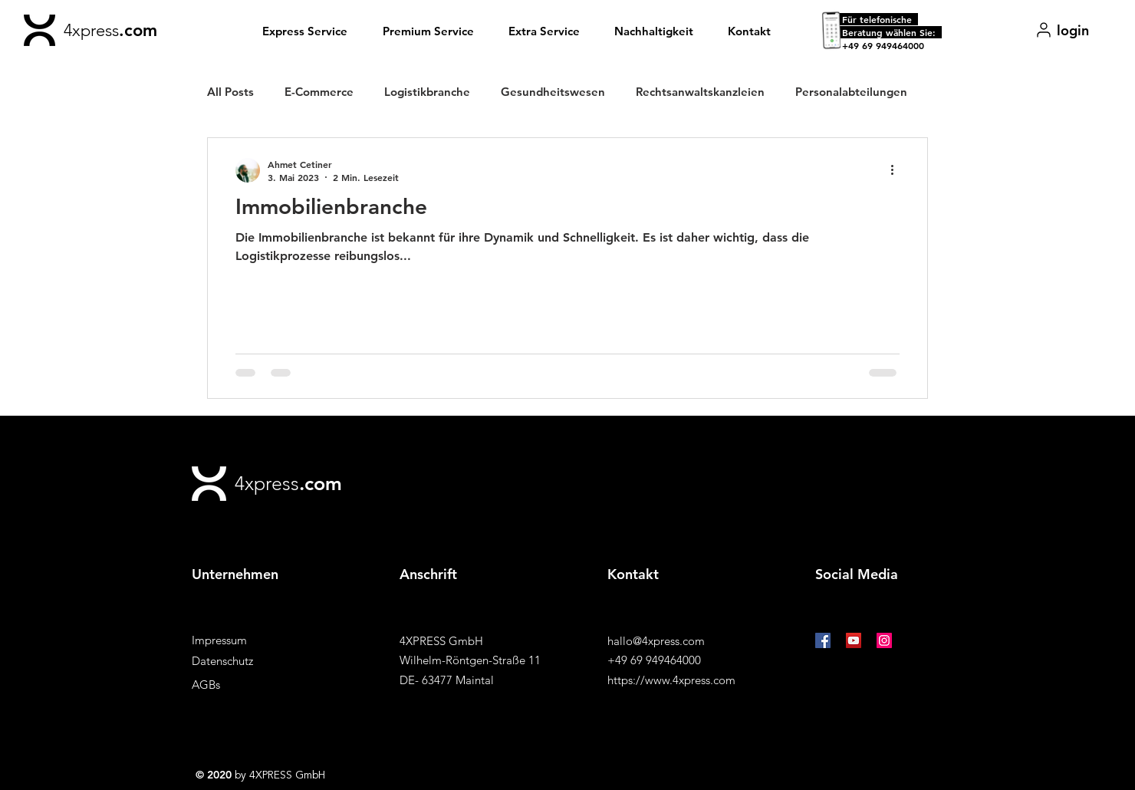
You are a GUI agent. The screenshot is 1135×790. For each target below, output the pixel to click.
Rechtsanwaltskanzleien (700, 91)
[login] (1061, 30)
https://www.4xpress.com (671, 680)
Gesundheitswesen (553, 91)
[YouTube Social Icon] (853, 640)
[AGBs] (246, 684)
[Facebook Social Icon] (823, 640)
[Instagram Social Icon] (884, 640)
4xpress (91, 30)
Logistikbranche (427, 91)
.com (138, 30)
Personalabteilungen (851, 91)
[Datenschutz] (246, 660)
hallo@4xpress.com (656, 641)
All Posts (230, 91)
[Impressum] (246, 640)
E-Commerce (319, 91)
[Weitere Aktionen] (897, 170)
